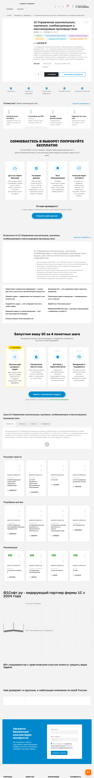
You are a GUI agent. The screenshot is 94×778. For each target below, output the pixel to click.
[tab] (9, 427)
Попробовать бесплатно (72, 78)
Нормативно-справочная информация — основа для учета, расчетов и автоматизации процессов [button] (25, 294)
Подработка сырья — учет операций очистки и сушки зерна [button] (24, 309)
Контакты (20, 9)
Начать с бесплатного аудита (47, 398)
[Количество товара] (39, 78)
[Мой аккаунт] (59, 6)
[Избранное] (63, 6)
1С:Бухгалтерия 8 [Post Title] (57, 574)
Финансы (40, 572)
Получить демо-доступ (47, 220)
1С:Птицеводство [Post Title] (79, 529)
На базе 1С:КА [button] (47, 67)
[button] (55, 6)
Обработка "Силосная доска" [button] (59, 308)
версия (36, 67)
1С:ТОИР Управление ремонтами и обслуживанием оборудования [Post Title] (34, 487)
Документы (10, 572)
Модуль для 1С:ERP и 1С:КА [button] (62, 67)
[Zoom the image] (13, 607)
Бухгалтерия (54, 572)
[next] (87, 22)
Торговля (75, 572)
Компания (9, 9)
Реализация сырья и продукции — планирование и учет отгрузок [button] (67, 301)
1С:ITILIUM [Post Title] (54, 483)
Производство (54, 32)
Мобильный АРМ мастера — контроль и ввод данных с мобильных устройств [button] (68, 314)
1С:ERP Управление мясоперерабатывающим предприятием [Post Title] (16, 531)
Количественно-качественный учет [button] (20, 322)
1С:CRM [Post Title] (75, 574)
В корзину (52, 78)
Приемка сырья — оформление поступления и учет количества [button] (25, 301)
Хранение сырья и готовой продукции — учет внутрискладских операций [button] (23, 316)
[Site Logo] (8, 4)
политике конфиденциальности (62, 751)
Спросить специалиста (82, 107)
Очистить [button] (45, 70)
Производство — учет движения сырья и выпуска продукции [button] (67, 294)
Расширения (10, 481)
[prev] (84, 22)
